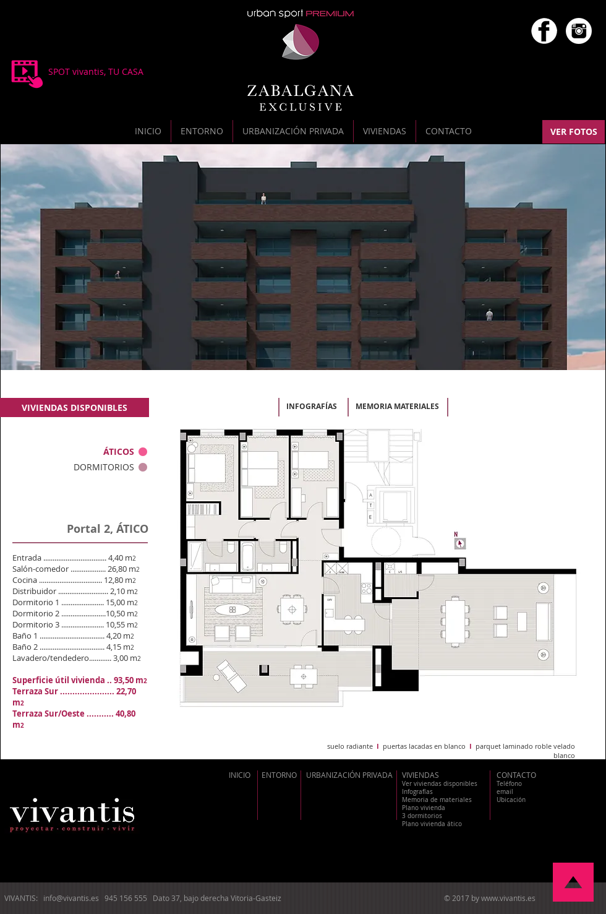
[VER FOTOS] (573, 132)
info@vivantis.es (71, 898)
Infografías (417, 792)
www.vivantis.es (508, 898)
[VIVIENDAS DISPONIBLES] (74, 407)
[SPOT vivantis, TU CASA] (95, 71)
